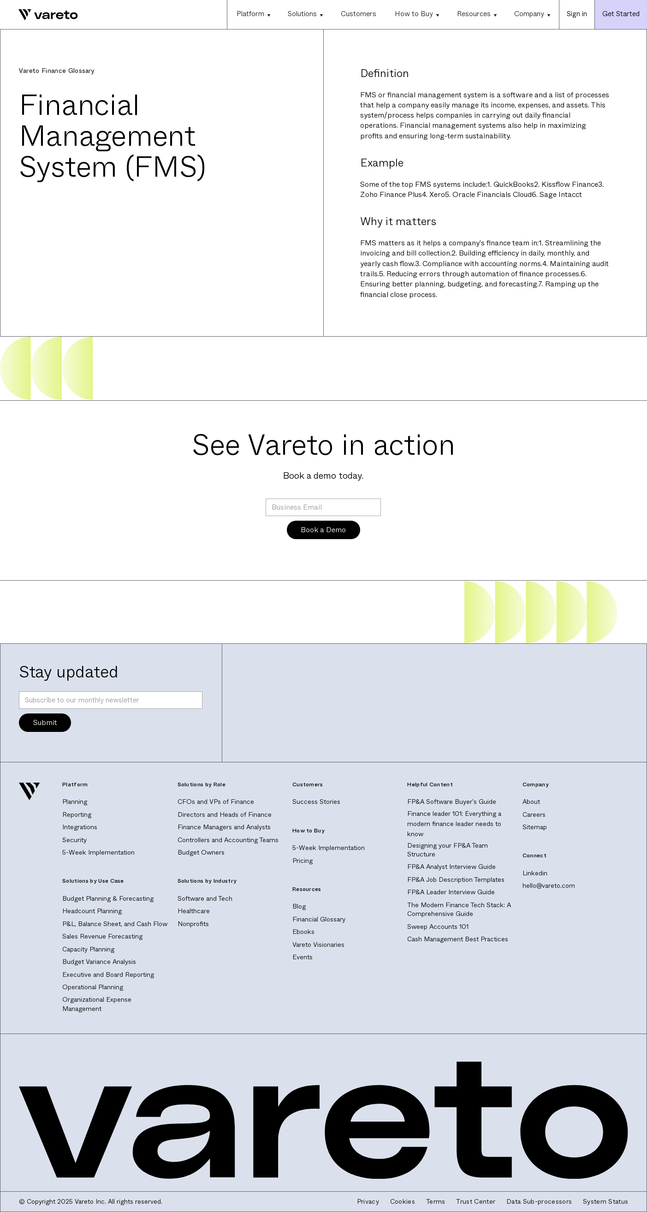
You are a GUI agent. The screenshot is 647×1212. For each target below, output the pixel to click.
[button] (253, 14)
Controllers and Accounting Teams (228, 839)
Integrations (79, 827)
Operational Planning (92, 987)
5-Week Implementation (98, 852)
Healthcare (194, 910)
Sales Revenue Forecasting (102, 936)
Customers (358, 14)
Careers (534, 814)
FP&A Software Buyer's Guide (451, 801)
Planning (74, 801)
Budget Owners (201, 852)
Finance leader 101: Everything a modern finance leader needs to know (454, 824)
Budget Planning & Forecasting (108, 898)
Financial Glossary (318, 919)
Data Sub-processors (539, 1201)
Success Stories (316, 801)
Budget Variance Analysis (99, 961)
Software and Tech (205, 898)
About (531, 801)
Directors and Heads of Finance (225, 814)
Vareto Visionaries (318, 944)
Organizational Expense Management (96, 1004)
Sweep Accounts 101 (438, 926)
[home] (39, 15)
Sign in (577, 14)
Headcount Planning (92, 910)
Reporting (76, 814)
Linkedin (534, 873)
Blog (299, 906)
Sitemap (534, 827)
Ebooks (303, 931)
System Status (605, 1201)
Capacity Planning (88, 949)
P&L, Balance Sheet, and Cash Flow (114, 923)
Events (302, 957)
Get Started (621, 14)
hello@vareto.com (548, 885)
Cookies (402, 1201)
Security (74, 839)
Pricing (302, 860)
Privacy (368, 1201)
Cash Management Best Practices (457, 939)
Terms (435, 1201)
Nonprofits (193, 923)
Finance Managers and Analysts (224, 827)
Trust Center (475, 1201)
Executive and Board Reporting (108, 974)
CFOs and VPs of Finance (216, 801)
